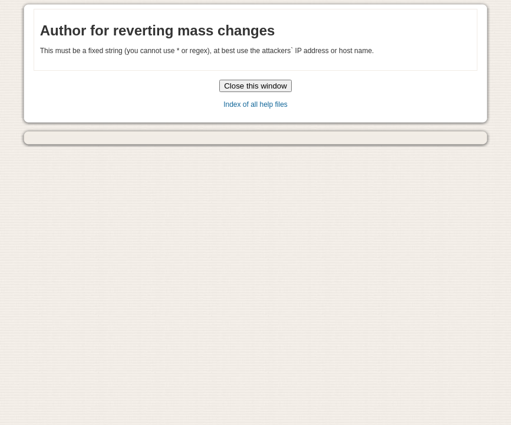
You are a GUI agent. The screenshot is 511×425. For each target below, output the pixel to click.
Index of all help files (255, 104)
